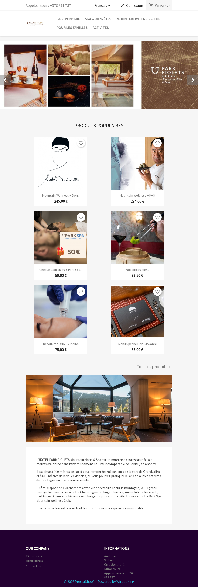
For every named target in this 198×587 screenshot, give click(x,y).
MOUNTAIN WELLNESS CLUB (138, 19)
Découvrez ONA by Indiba (61, 344)
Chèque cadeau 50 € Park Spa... (60, 269)
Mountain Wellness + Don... (61, 195)
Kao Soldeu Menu (137, 269)
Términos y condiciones (34, 558)
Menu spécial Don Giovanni (137, 344)
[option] (99, 75)
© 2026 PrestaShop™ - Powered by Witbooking (99, 581)
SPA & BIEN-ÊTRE (98, 19)
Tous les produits (154, 367)
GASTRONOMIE (68, 19)
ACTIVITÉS (101, 27)
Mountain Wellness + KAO (137, 195)
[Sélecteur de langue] (103, 6)
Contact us (33, 566)
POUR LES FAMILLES (72, 27)
